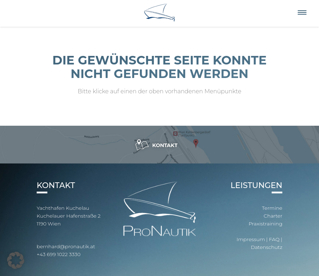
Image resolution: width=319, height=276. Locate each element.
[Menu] (302, 13)
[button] (15, 260)
